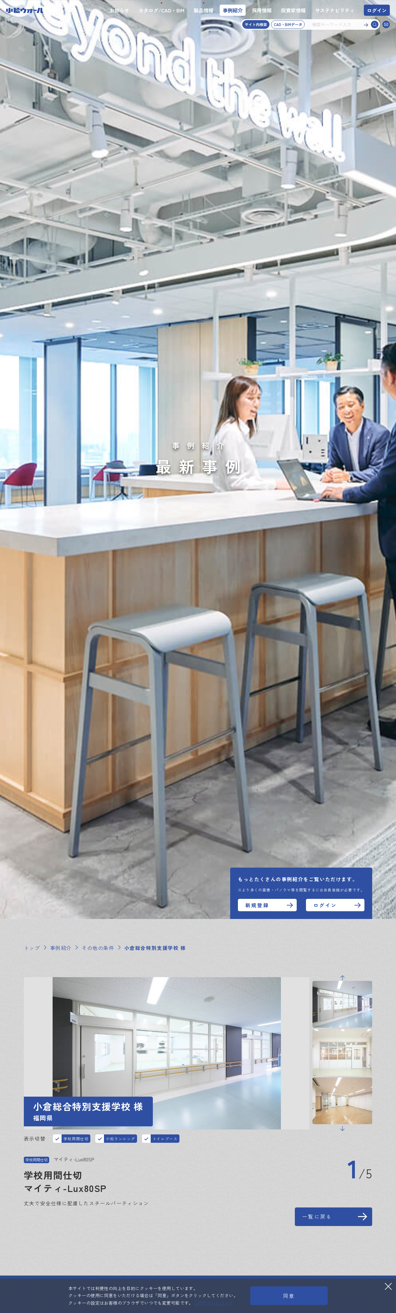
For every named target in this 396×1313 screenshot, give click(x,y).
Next (342, 1158)
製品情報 (203, 10)
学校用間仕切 (76, 1141)
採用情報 (262, 10)
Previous (342, 1007)
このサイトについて (213, 1303)
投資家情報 (293, 10)
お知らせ (119, 10)
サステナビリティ (335, 10)
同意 (289, 1295)
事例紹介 (233, 10)
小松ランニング (120, 1141)
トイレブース (165, 1141)
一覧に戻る (317, 1233)
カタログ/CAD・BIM (161, 10)
